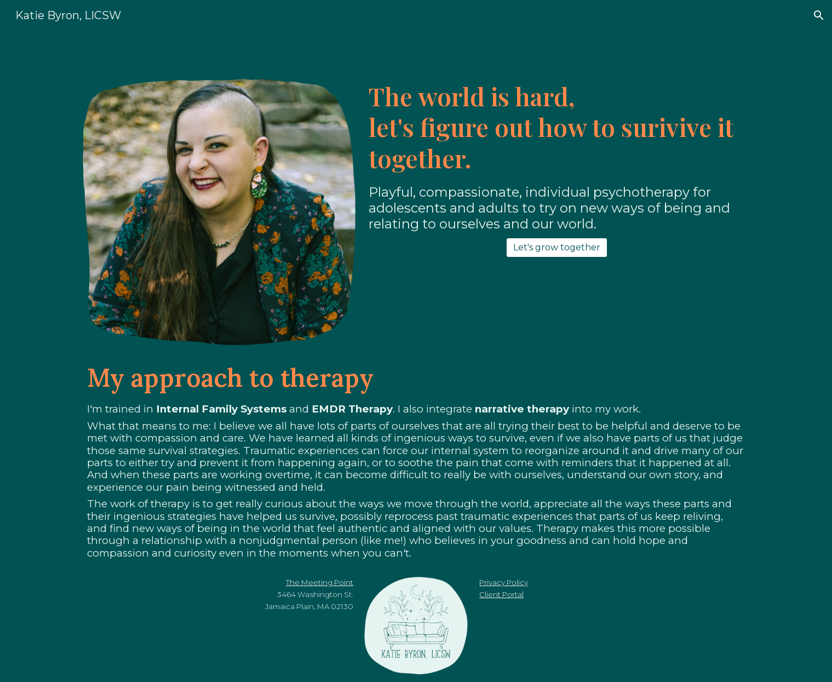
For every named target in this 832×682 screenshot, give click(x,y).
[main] (556, 127)
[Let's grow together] (557, 247)
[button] (819, 15)
